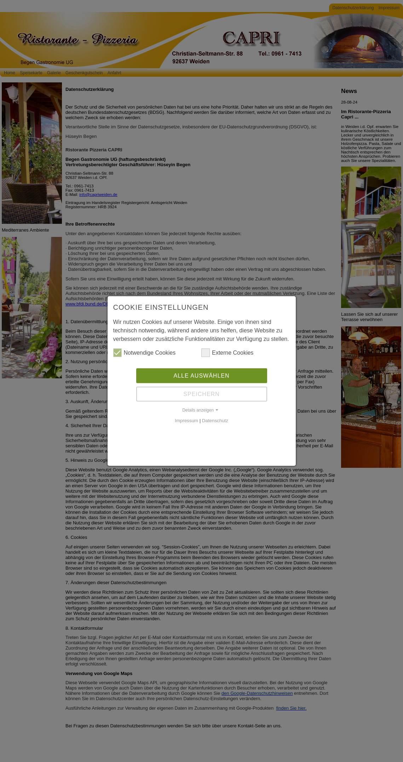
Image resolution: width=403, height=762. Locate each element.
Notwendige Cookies (144, 352)
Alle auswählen (201, 375)
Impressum (186, 420)
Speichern (201, 393)
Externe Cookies (227, 352)
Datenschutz (215, 420)
